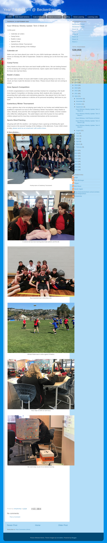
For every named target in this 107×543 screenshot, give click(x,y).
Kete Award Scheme (22, 17)
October (79, 104)
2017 (76, 156)
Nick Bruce (77, 186)
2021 (76, 93)
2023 (76, 88)
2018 (76, 153)
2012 (76, 169)
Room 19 (75, 37)
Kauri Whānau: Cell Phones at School (87, 118)
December (79, 98)
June (78, 136)
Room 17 (75, 32)
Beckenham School (78, 24)
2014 (76, 164)
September (79, 107)
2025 (76, 82)
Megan (76, 183)
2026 (76, 79)
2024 (76, 85)
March (78, 144)
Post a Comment (15, 517)
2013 (76, 167)
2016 (76, 158)
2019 (76, 150)
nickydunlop (78, 196)
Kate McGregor (79, 180)
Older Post (63, 525)
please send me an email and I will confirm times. (29, 128)
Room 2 (74, 42)
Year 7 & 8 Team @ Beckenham (30, 10)
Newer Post (12, 525)
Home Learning (78, 17)
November (79, 101)
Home (9, 17)
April (77, 141)
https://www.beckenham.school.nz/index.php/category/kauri (87, 192)
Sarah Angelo (78, 189)
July (77, 133)
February (79, 147)
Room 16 (75, 29)
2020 (76, 96)
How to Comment (54, 17)
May (77, 139)
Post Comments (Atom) (23, 529)
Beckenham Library (78, 26)
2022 (76, 90)
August (78, 130)
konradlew (60, 538)
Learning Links (93, 17)
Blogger (74, 538)
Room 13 (75, 39)
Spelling (67, 17)
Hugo (76, 177)
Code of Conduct (39, 17)
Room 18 (75, 34)
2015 (76, 161)
